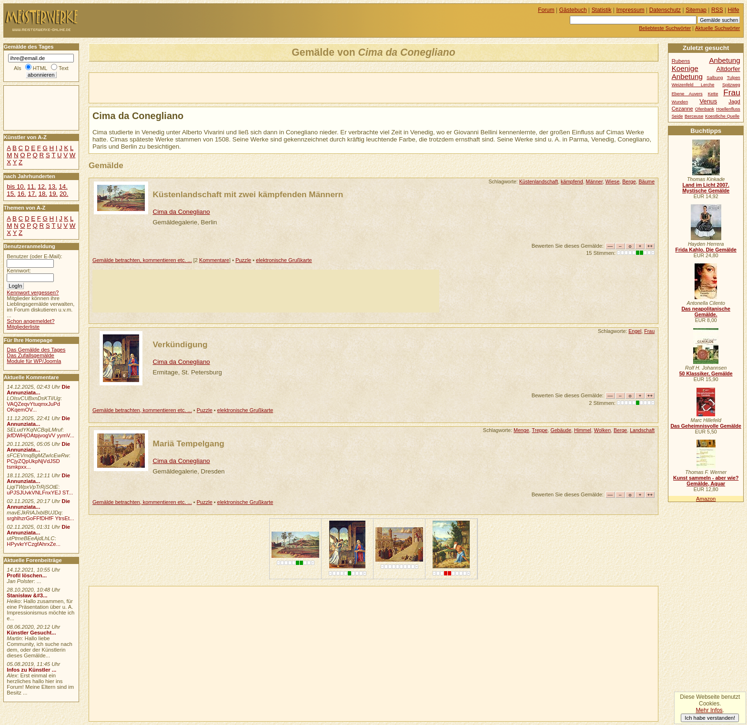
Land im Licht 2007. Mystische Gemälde (705, 187)
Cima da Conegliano (181, 211)
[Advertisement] (200, 87)
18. (43, 193)
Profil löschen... (27, 575)
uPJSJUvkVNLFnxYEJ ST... (40, 492)
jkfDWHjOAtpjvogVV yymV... (40, 435)
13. (52, 186)
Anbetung (687, 76)
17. (32, 193)
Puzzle (243, 260)
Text (64, 68)
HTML (40, 68)
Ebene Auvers (687, 93)
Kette (713, 93)
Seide (677, 116)
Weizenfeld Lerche (693, 84)
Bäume (646, 181)
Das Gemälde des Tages (36, 349)
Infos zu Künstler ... (31, 670)
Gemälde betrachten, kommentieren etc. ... (142, 260)
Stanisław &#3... (27, 595)
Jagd (734, 101)
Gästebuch (573, 10)
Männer (594, 181)
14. (63, 186)
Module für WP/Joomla (34, 361)
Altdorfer (728, 68)
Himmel (582, 430)
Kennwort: (19, 270)
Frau (649, 331)
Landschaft (642, 430)
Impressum (630, 10)
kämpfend (572, 181)
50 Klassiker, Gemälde (706, 373)
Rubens (681, 61)
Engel (634, 331)
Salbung (715, 77)
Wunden (680, 102)
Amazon (706, 499)
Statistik (602, 10)
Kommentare (214, 260)
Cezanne (682, 108)
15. (11, 193)
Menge (521, 430)
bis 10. (16, 186)
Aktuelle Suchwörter (717, 28)
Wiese (612, 181)
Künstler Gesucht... (31, 632)
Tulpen (733, 77)
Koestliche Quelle (722, 116)
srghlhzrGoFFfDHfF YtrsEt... (40, 518)
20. (64, 193)
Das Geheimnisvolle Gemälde (705, 426)
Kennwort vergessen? (33, 292)
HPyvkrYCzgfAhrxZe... (34, 544)
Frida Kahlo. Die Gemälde (706, 249)
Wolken (602, 430)
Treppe (539, 430)
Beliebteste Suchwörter (665, 28)
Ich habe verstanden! (710, 718)
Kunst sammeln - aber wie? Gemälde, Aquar (705, 480)
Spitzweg (731, 84)
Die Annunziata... (38, 389)
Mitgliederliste (23, 327)
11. (31, 186)
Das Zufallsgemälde (30, 355)
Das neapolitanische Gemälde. (705, 311)
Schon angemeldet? (30, 321)
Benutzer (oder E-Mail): (34, 256)
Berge (629, 181)
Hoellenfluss (728, 109)
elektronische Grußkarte (284, 260)
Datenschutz (665, 10)
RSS (717, 10)
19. (53, 193)
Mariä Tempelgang (188, 443)
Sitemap (696, 10)
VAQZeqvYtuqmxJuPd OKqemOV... (33, 407)
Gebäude (560, 430)
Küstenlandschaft (538, 181)
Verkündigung (180, 344)
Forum (546, 10)
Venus (708, 101)
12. (42, 186)
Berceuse (694, 116)
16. (21, 193)
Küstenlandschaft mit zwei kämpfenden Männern (248, 194)
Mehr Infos (709, 710)
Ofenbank (704, 109)
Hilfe (733, 10)
